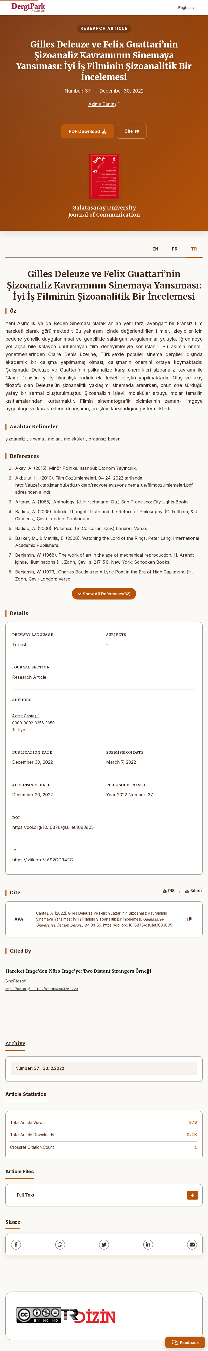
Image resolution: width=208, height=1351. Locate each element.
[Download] (192, 1195)
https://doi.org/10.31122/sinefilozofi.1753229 (41, 989)
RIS (169, 890)
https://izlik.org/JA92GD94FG (42, 859)
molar (54, 439)
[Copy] (189, 919)
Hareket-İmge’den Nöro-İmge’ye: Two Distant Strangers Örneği (78, 971)
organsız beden (105, 439)
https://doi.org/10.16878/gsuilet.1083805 (53, 827)
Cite (132, 131)
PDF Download (87, 131)
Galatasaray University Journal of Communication (104, 211)
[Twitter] (104, 1244)
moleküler (74, 439)
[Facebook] (16, 1244)
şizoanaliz (15, 439)
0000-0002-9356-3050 (33, 723)
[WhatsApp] (60, 1244)
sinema (37, 439)
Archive (15, 1043)
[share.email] (192, 1244)
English (186, 7)
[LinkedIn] (148, 1244)
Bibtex (194, 890)
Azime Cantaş (102, 104)
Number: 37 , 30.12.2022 (39, 1068)
